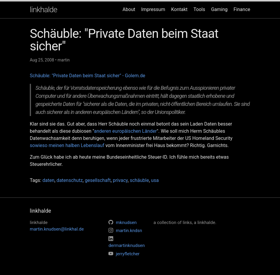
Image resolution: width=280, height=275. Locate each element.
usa (155, 180)
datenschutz (70, 180)
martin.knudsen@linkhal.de (57, 229)
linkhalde (43, 9)
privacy (120, 180)
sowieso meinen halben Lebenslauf (67, 145)
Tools (199, 9)
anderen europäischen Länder (125, 131)
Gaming (219, 9)
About (128, 9)
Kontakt (179, 9)
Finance (242, 9)
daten (48, 180)
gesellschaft (98, 180)
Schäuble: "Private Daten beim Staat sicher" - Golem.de (87, 75)
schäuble (139, 180)
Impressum (153, 9)
